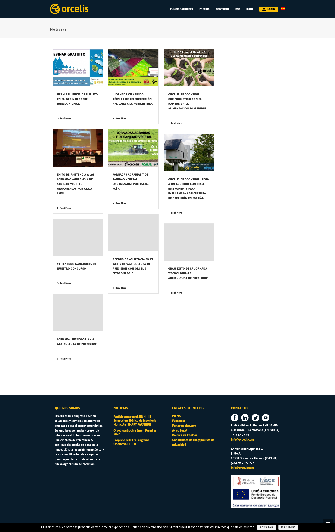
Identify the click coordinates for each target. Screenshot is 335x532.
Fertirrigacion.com (184, 426)
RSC (237, 9)
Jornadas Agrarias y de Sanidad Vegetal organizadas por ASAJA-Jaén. (131, 181)
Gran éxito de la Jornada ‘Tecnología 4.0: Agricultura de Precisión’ (188, 273)
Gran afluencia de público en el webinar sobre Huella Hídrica (77, 99)
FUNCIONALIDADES (181, 9)
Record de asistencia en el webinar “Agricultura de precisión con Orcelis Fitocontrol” (133, 266)
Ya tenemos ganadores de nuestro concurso (76, 266)
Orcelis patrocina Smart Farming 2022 (134, 432)
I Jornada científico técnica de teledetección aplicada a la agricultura (133, 99)
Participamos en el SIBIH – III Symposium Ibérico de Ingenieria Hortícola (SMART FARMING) (134, 421)
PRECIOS (204, 9)
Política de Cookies (184, 435)
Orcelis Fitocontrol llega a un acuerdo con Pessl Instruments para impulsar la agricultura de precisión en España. (188, 189)
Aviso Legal (179, 430)
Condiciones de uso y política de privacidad (193, 442)
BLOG (249, 9)
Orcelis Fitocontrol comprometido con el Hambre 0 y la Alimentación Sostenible (187, 101)
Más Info (288, 527)
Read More (64, 118)
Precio (176, 416)
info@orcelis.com (242, 440)
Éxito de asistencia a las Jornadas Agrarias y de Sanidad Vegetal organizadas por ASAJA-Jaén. (75, 184)
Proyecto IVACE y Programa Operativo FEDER (131, 442)
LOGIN (268, 9)
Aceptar (266, 527)
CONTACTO (222, 9)
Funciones (178, 421)
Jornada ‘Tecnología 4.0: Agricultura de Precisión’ (77, 342)
